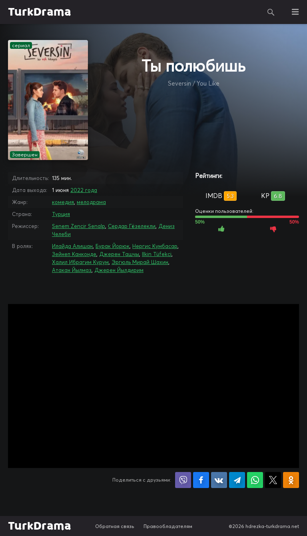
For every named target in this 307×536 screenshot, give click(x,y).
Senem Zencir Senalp (78, 226)
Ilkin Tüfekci (156, 254)
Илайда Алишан (72, 246)
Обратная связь (114, 526)
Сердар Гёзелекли (131, 226)
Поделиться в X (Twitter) (273, 480)
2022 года (83, 190)
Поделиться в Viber (183, 480)
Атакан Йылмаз (72, 270)
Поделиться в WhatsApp (255, 480)
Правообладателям (168, 526)
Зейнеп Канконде (74, 254)
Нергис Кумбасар (154, 246)
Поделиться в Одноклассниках (291, 480)
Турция (61, 214)
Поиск (271, 12)
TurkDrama (39, 12)
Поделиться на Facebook (201, 480)
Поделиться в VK (219, 480)
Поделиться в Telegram (237, 480)
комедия (63, 202)
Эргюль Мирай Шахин (140, 262)
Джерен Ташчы (119, 254)
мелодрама (91, 202)
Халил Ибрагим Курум (80, 262)
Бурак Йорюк (113, 246)
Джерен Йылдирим (119, 270)
